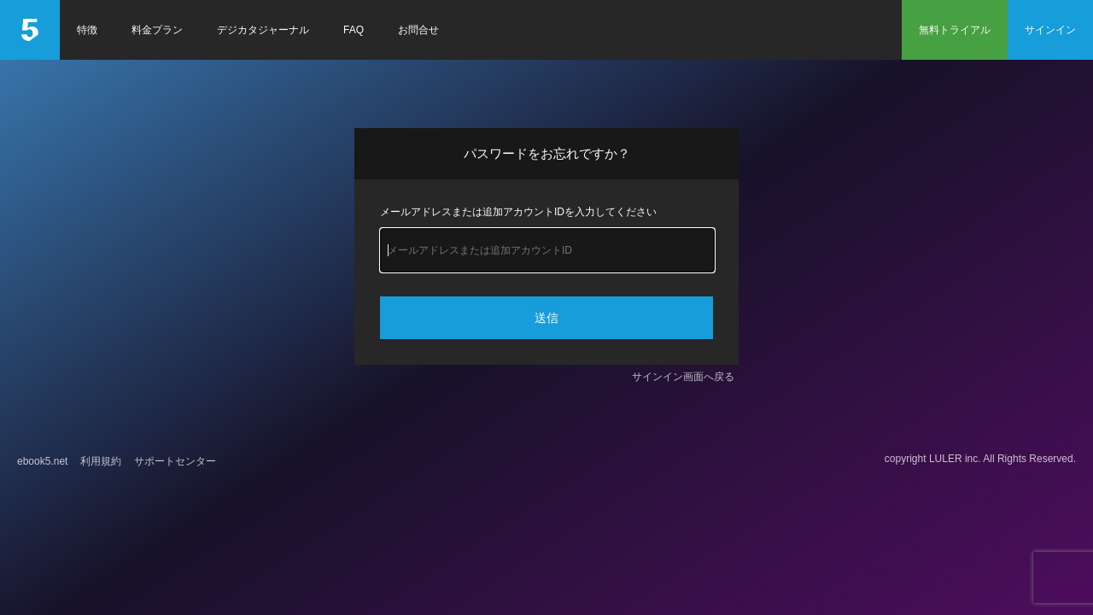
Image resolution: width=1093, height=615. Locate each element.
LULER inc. (955, 459)
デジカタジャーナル (263, 30)
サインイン (1050, 30)
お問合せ (418, 30)
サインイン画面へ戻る (683, 377)
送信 (546, 318)
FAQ (353, 30)
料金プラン (157, 30)
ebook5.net (42, 461)
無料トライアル (955, 30)
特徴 (87, 30)
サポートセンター (175, 461)
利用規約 (100, 461)
